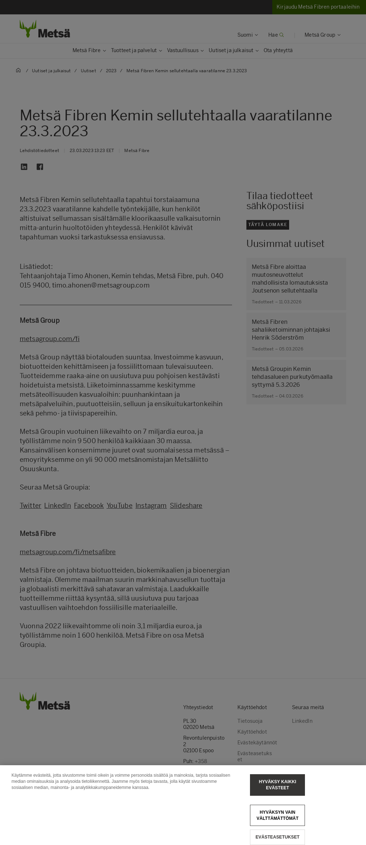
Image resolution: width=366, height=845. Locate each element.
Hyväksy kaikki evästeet (277, 789)
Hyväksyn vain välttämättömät (277, 819)
